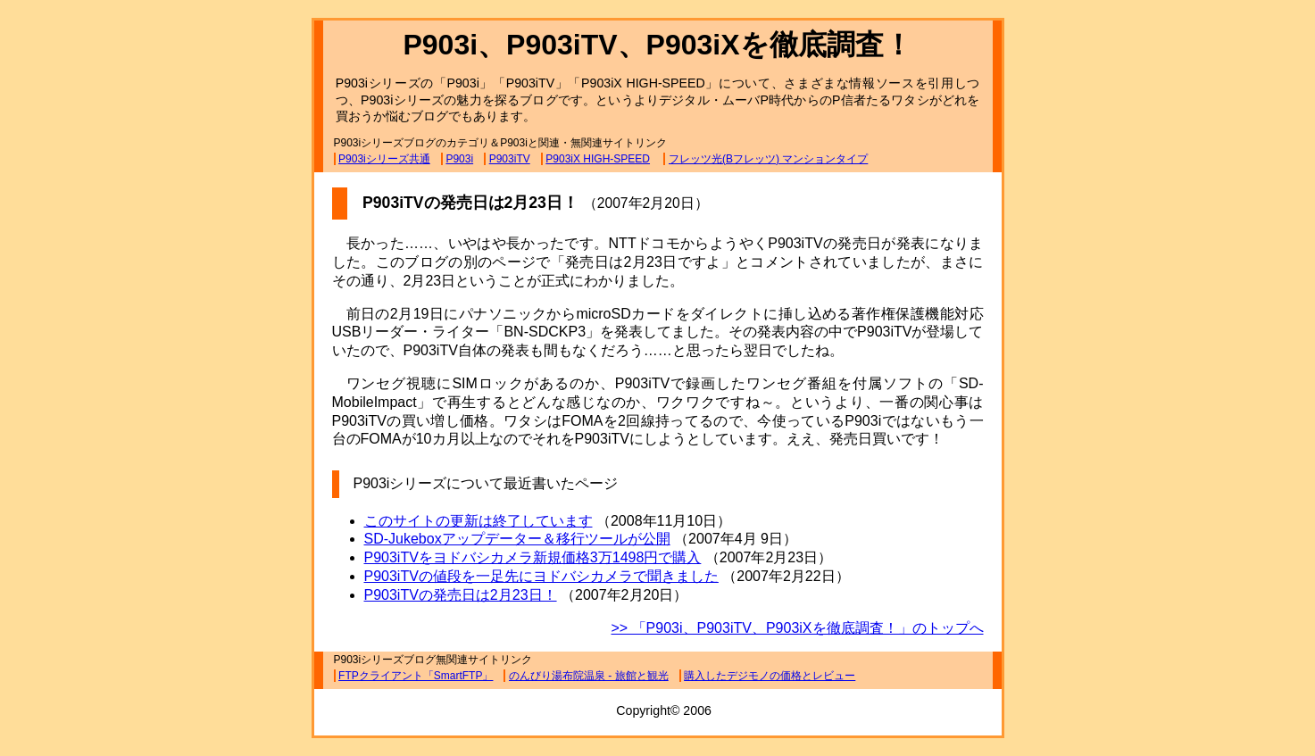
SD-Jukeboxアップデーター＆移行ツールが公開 (517, 538)
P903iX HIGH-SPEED (597, 159)
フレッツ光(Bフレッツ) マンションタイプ (768, 159)
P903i (459, 159)
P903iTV (509, 159)
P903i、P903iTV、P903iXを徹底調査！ (657, 45)
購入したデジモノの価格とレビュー (769, 675)
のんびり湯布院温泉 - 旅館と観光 (589, 675)
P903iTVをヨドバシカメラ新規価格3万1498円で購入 (533, 557)
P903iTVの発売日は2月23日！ (460, 594)
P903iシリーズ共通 (384, 159)
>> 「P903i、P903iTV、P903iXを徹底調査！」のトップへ (797, 628)
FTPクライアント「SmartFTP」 (415, 675)
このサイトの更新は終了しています (478, 520)
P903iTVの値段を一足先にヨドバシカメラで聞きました (541, 576)
